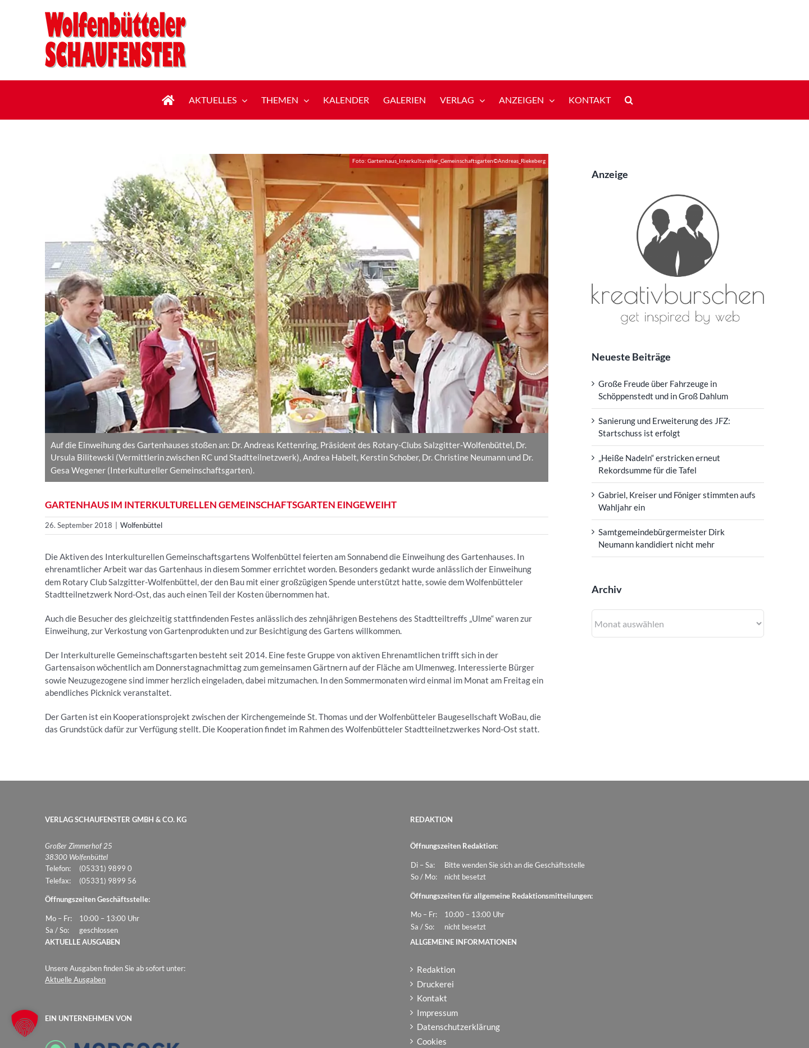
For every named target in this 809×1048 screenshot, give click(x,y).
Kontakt (432, 998)
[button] (629, 100)
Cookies (432, 1041)
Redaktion (436, 969)
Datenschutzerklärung (458, 1027)
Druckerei (435, 984)
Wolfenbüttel (141, 525)
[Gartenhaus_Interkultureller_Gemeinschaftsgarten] (296, 293)
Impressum (437, 1013)
